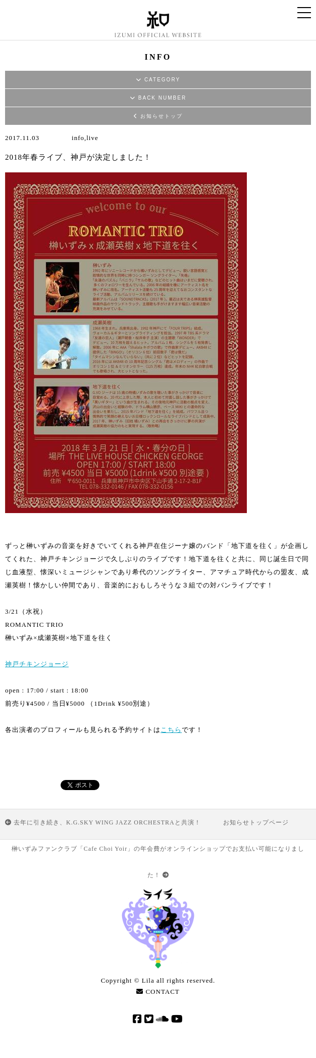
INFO (158, 57)
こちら (171, 729)
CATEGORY (158, 79)
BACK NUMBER (158, 98)
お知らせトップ (158, 116)
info (78, 138)
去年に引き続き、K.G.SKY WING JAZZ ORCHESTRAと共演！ (103, 822)
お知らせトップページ (256, 822)
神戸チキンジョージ (37, 664)
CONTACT (158, 991)
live (92, 138)
